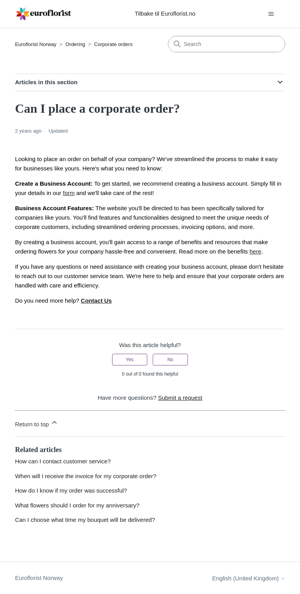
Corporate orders (113, 44)
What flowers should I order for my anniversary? (77, 505)
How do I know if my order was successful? (71, 490)
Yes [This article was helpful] (130, 359)
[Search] (226, 44)
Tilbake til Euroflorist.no (165, 13)
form (69, 193)
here (255, 251)
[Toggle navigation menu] (271, 14)
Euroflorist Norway (35, 44)
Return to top (36, 422)
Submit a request (180, 397)
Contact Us (96, 300)
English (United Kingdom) (248, 578)
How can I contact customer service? (63, 461)
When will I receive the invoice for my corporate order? (85, 476)
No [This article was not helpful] (170, 359)
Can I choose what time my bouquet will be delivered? (85, 519)
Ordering (75, 44)
